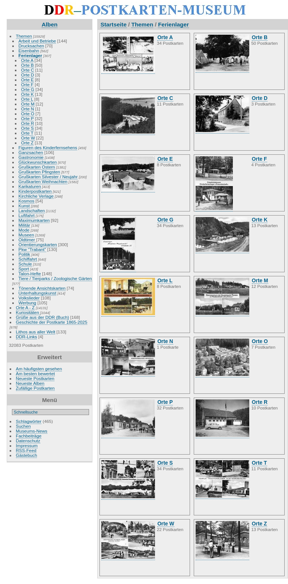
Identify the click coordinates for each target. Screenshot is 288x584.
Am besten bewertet (35, 373)
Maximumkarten (34, 220)
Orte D (27, 74)
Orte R (27, 123)
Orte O (27, 113)
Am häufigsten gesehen (39, 368)
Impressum (27, 445)
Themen (24, 36)
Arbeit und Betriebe (37, 40)
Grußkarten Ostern (37, 166)
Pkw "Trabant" (32, 249)
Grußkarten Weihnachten (43, 181)
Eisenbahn (29, 50)
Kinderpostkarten (35, 191)
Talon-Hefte (30, 273)
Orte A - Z (25, 307)
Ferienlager (30, 55)
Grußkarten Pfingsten (39, 171)
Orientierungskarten (38, 244)
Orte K (27, 94)
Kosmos (27, 200)
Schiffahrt (28, 259)
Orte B (27, 65)
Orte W (28, 137)
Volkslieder (29, 297)
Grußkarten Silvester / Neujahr (48, 176)
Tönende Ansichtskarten (42, 288)
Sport (24, 268)
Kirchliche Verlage (36, 196)
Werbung (28, 302)
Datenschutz (28, 440)
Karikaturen (30, 186)
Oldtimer (28, 239)
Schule (25, 263)
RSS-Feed (26, 450)
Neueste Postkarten (35, 378)
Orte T (27, 133)
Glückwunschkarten (38, 162)
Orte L (27, 99)
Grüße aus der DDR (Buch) (42, 317)
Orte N (27, 108)
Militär (24, 225)
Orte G (27, 89)
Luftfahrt (27, 215)
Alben (50, 24)
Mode (24, 229)
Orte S (27, 128)
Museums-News (31, 430)
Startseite (114, 24)
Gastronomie (31, 157)
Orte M (28, 103)
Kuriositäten (28, 312)
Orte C (27, 69)
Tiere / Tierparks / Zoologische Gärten (55, 278)
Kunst (24, 205)
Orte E (27, 79)
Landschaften (32, 210)
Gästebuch (26, 455)
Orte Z (27, 142)
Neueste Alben (30, 383)
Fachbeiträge (29, 435)
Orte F (27, 84)
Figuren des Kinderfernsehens (48, 147)
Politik (24, 254)
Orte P (27, 118)
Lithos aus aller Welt (36, 331)
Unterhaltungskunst (37, 293)
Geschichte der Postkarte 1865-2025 (52, 322)
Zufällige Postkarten (35, 388)
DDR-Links (26, 336)
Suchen (23, 426)
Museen (26, 234)
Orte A (27, 60)
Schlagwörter (29, 421)
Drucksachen (31, 45)
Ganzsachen (31, 152)
